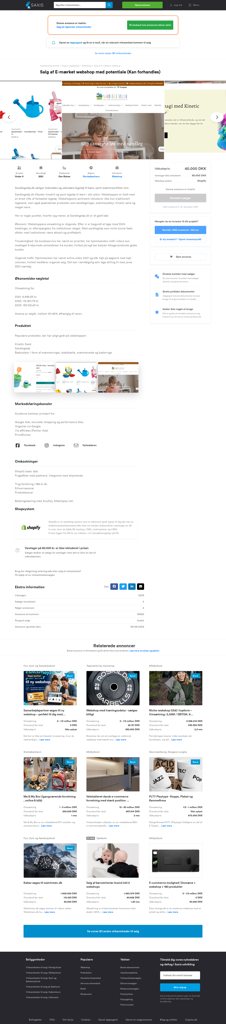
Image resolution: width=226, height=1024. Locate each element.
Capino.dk (191, 1019)
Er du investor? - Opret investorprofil (180, 239)
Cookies (85, 1019)
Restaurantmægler (129, 988)
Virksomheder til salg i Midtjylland (43, 972)
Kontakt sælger (180, 198)
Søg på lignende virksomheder (73, 27)
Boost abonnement (129, 967)
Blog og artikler (168, 1019)
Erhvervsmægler (128, 983)
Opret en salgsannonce (139, 1019)
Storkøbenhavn (91, 176)
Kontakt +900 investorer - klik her (180, 230)
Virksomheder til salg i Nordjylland (43, 967)
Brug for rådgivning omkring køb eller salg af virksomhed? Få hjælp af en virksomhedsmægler (48, 573)
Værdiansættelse (128, 972)
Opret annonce (142, 5)
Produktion (86, 972)
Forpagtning (126, 999)
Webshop (86, 65)
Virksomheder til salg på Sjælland (43, 986)
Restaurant (86, 994)
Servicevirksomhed (90, 983)
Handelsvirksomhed (49, 65)
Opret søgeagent (108, 1019)
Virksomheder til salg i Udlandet (42, 997)
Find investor (127, 1004)
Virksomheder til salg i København (43, 992)
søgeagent (76, 42)
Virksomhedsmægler (130, 978)
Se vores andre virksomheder (113, 53)
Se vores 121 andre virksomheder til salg (113, 931)
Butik (83, 988)
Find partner (126, 994)
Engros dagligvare (71, 65)
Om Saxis (67, 1019)
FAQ (52, 1019)
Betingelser (35, 1019)
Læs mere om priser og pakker (144, 650)
